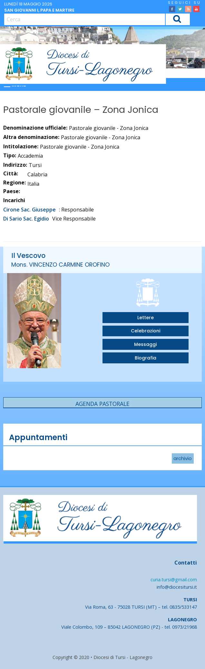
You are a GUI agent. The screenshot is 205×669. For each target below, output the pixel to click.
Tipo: (9, 155)
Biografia (145, 358)
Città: (10, 173)
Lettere (145, 317)
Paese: (11, 191)
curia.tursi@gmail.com (174, 579)
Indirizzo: (15, 164)
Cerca (177, 20)
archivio (182, 458)
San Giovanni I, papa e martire (39, 10)
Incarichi (14, 200)
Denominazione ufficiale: (35, 127)
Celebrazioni (145, 331)
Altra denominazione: (31, 137)
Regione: (14, 182)
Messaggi (145, 344)
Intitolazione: (20, 146)
